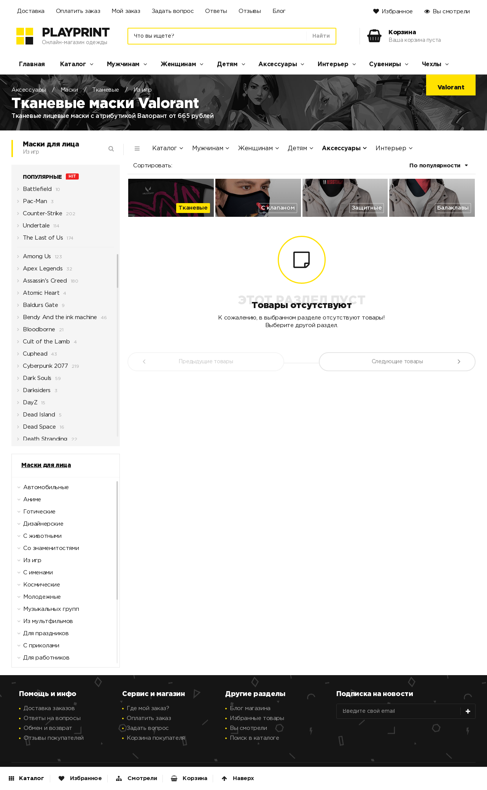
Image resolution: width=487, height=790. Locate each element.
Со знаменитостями (46, 550)
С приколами (36, 647)
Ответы (216, 11)
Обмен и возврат (48, 728)
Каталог (73, 64)
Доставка (31, 11)
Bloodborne (36, 331)
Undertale (33, 227)
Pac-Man (32, 203)
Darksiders (34, 392)
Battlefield (34, 191)
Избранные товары (257, 718)
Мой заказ (125, 11)
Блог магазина (250, 708)
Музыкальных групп (46, 611)
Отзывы (250, 11)
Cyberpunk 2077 (42, 368)
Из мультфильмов (43, 623)
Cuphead (32, 356)
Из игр (143, 89)
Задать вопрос (173, 11)
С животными (38, 538)
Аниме (27, 501)
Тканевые (105, 89)
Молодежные (37, 599)
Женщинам (178, 64)
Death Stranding (42, 441)
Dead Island (36, 416)
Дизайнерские (38, 526)
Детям (227, 64)
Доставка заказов (49, 708)
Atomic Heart (38, 295)
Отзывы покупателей (54, 738)
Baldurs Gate (37, 307)
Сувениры (385, 64)
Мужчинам (123, 64)
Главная (32, 64)
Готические (35, 513)
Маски (69, 89)
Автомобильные (41, 489)
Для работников (41, 659)
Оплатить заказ (78, 11)
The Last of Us (40, 240)
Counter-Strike (39, 215)
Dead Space (36, 429)
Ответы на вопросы (52, 718)
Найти (321, 36)
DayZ (27, 404)
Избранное (397, 11)
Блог (279, 11)
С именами (33, 574)
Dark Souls (34, 380)
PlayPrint (76, 33)
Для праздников (41, 635)
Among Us (34, 258)
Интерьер (333, 64)
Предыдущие (205, 361)
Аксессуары (277, 64)
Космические (37, 586)
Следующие (397, 361)
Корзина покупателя (156, 738)
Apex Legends (39, 270)
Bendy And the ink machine (57, 319)
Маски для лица (46, 465)
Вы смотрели (451, 11)
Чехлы (432, 64)
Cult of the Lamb (43, 343)
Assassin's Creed (42, 283)
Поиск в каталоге (254, 738)
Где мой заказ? (148, 708)
